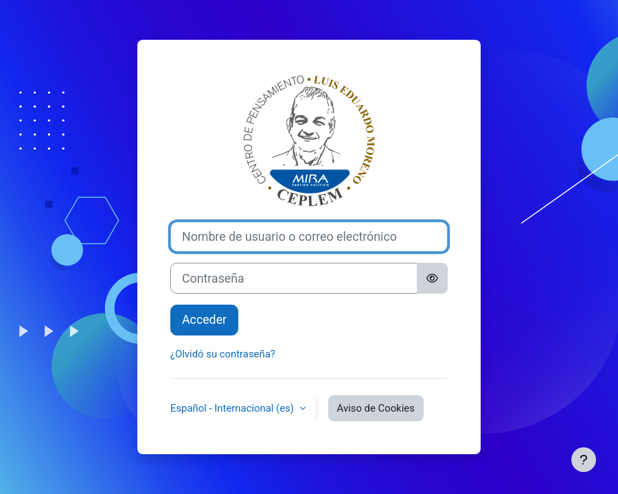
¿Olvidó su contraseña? (222, 354)
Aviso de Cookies (376, 408)
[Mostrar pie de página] (583, 459)
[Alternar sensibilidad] (432, 278)
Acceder (204, 320)
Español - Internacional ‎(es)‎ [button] (233, 408)
